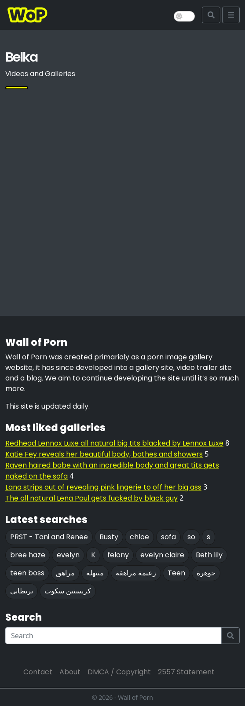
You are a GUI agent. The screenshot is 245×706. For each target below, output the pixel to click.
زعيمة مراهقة (136, 573)
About (69, 672)
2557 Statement (186, 672)
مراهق (65, 573)
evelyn (68, 555)
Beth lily (209, 555)
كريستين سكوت (67, 591)
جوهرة (206, 573)
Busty (108, 537)
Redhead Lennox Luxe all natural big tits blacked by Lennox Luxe (114, 443)
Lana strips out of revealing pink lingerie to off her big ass (103, 487)
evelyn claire (162, 555)
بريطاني (21, 591)
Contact (37, 672)
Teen (176, 573)
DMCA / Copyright (119, 672)
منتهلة (95, 573)
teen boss (27, 573)
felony (118, 555)
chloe (139, 537)
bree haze (27, 555)
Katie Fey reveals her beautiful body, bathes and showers (104, 454)
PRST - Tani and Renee (49, 537)
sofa (168, 537)
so (191, 537)
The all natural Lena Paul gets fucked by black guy (91, 498)
